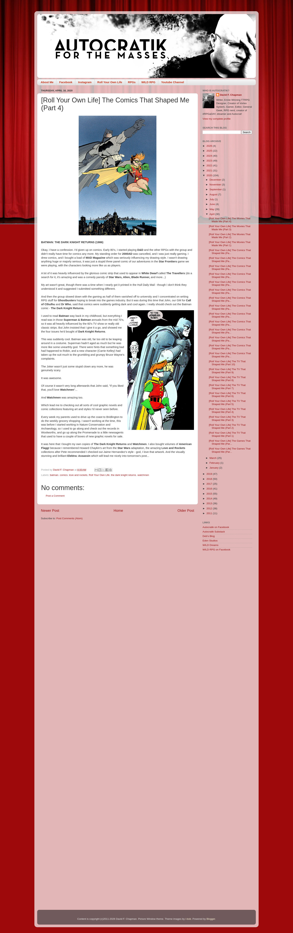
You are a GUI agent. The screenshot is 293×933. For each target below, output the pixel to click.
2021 (209, 170)
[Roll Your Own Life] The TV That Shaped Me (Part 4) (227, 410)
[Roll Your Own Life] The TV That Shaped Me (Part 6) (227, 395)
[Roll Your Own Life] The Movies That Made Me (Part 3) (229, 228)
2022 (209, 165)
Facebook (65, 82)
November (215, 184)
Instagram (85, 82)
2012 (209, 508)
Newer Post (50, 510)
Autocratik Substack (214, 531)
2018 (209, 479)
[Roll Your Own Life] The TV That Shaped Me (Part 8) (227, 379)
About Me (47, 82)
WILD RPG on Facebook (216, 549)
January (214, 467)
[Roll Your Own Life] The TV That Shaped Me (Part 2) (227, 426)
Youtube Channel (172, 82)
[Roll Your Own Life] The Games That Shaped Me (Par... (230, 442)
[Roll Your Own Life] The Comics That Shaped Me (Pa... (230, 252)
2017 (209, 483)
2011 (209, 513)
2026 (209, 145)
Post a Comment (55, 495)
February (214, 462)
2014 (209, 498)
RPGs (132, 82)
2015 (209, 493)
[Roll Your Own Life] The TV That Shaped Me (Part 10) (227, 363)
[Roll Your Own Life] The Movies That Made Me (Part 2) (229, 236)
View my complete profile (217, 118)
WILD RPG (148, 82)
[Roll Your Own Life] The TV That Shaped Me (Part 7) (227, 386)
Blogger (210, 918)
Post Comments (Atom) (69, 518)
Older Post (186, 510)
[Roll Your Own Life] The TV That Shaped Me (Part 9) (227, 371)
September (216, 189)
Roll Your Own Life (109, 82)
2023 (209, 160)
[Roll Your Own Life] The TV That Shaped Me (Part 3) (227, 418)
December (215, 179)
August (213, 194)
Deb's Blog (209, 536)
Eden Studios (210, 540)
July (212, 199)
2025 (209, 150)
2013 (209, 503)
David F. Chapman (231, 94)
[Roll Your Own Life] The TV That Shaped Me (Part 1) (227, 434)
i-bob (188, 918)
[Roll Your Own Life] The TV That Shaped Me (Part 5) (227, 402)
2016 (209, 488)
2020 (209, 175)
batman (54, 475)
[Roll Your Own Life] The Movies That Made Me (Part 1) (229, 244)
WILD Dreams (210, 545)
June (212, 204)
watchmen (143, 475)
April (212, 214)
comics (64, 475)
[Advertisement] (227, 614)
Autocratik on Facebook (216, 527)
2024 (209, 155)
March (213, 458)
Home (118, 510)
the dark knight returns (123, 475)
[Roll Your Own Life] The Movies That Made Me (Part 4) (229, 220)
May (212, 209)
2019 (209, 473)
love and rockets (78, 475)
